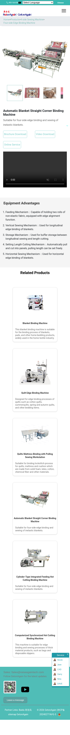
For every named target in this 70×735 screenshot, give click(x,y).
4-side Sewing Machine (32, 19)
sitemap (12, 714)
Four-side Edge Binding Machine (19, 23)
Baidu (21, 710)
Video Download (45, 134)
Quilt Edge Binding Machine (35, 393)
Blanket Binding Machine (35, 323)
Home (6, 19)
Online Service (12, 144)
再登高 (28, 710)
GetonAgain (22, 714)
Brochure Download (15, 134)
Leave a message (15, 700)
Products (15, 19)
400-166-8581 (14, 3)
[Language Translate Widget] (37, 2)
